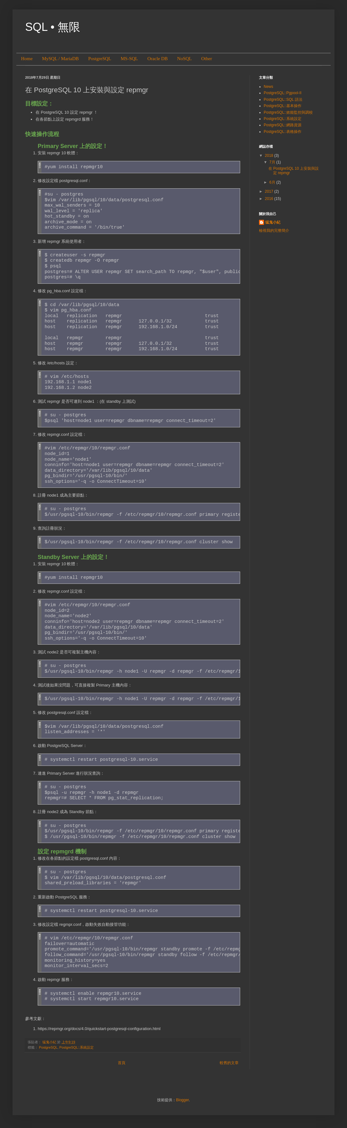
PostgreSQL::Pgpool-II (282, 93)
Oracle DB (157, 58)
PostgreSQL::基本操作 (282, 106)
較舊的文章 (229, 1063)
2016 (269, 199)
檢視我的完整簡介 (274, 230)
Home (27, 58)
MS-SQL (129, 58)
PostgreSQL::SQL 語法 (283, 99)
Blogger (182, 1100)
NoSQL (184, 58)
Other (206, 58)
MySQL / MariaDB (60, 58)
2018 (269, 155)
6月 (272, 182)
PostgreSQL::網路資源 (282, 125)
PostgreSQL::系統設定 (76, 1047)
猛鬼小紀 (272, 222)
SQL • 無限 (52, 26)
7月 (272, 162)
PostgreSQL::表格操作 (282, 131)
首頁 (121, 1063)
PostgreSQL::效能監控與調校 (288, 112)
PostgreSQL (99, 58)
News (268, 86)
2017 (269, 191)
